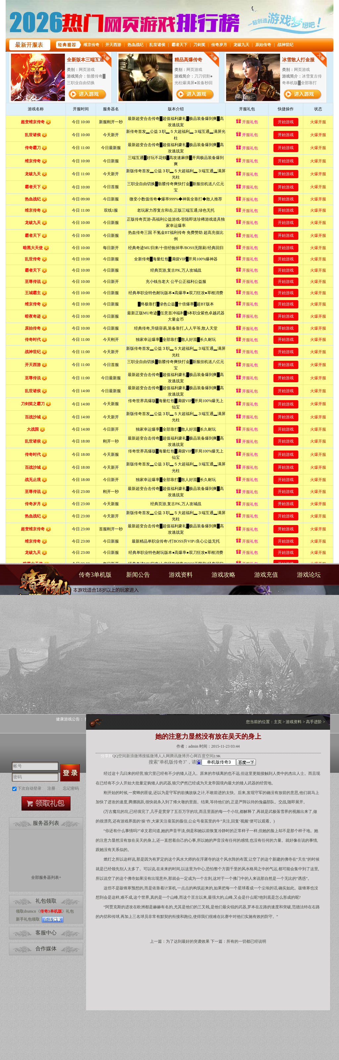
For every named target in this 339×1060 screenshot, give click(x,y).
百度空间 (206, 756)
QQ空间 (119, 756)
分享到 (107, 756)
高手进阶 (314, 721)
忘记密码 (71, 788)
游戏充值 (266, 574)
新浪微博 (134, 756)
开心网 (192, 756)
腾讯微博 (178, 756)
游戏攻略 (223, 574)
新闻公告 (138, 574)
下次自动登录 (29, 788)
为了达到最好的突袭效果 (188, 941)
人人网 (164, 756)
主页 (278, 721)
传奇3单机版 (41, 585)
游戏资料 (181, 574)
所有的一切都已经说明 (246, 941)
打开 (32, 1028)
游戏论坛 (309, 574)
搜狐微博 (150, 756)
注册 (51, 788)
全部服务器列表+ (46, 877)
